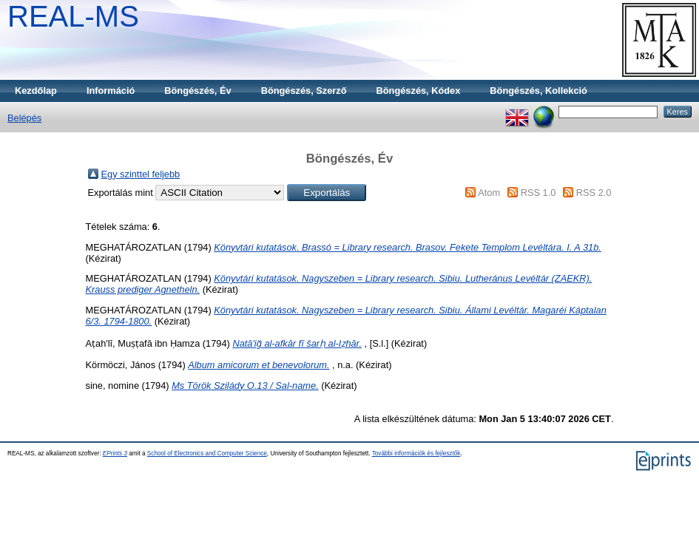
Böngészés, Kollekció (538, 90)
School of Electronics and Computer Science (207, 453)
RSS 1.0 (538, 192)
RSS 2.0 (594, 192)
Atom (489, 192)
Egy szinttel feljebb (140, 174)
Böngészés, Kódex (418, 90)
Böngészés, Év (197, 90)
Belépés (24, 117)
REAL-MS (73, 16)
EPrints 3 (115, 453)
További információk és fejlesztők (416, 453)
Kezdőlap (36, 90)
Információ (111, 90)
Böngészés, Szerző (304, 90)
